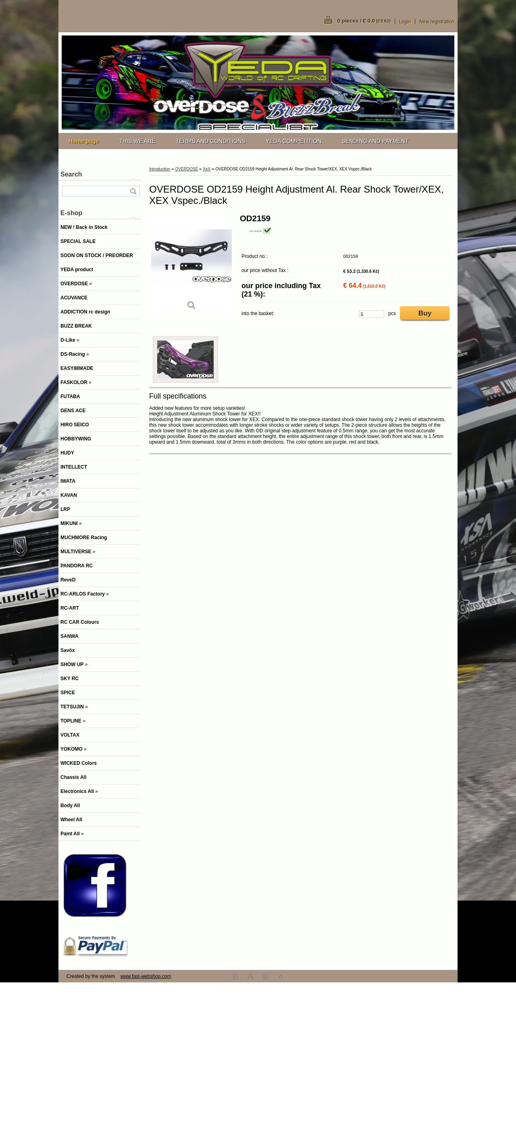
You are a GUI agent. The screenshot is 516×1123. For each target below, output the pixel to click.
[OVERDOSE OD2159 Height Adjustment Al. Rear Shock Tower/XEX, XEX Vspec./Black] (191, 265)
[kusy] (371, 314)
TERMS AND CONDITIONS (211, 141)
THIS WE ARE (137, 141)
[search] (133, 191)
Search (71, 174)
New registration (436, 22)
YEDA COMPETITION (293, 141)
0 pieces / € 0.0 (364, 21)
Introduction (159, 169)
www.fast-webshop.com (145, 976)
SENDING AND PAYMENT (375, 141)
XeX (206, 169)
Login (405, 22)
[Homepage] (83, 141)
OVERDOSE (186, 169)
